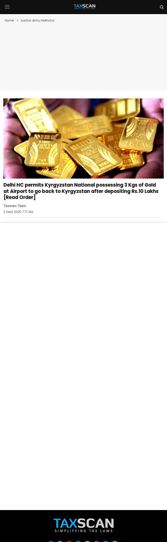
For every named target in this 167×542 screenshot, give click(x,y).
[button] (7, 10)
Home (10, 20)
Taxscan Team (14, 206)
